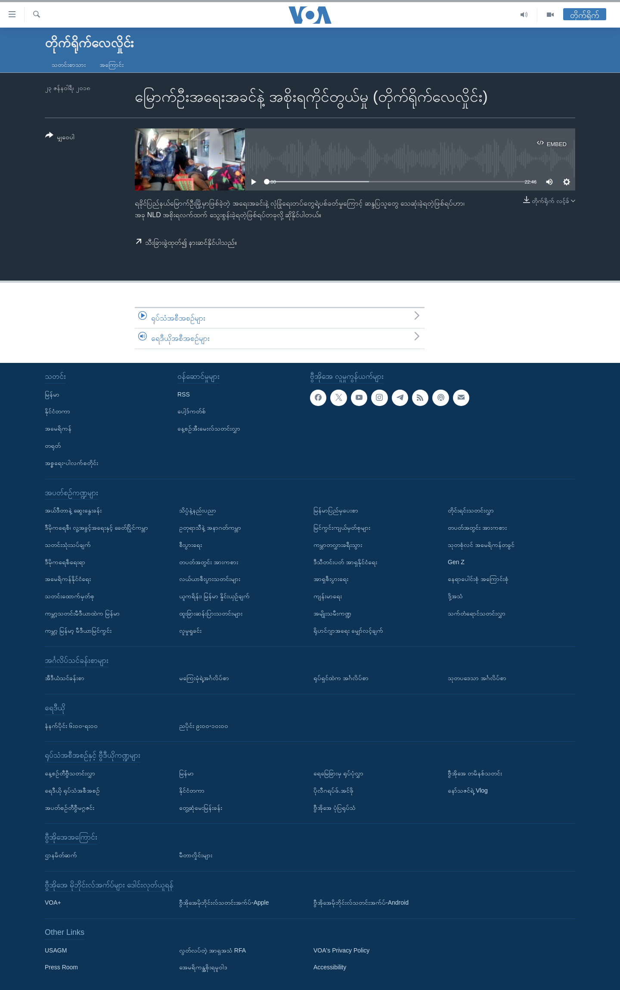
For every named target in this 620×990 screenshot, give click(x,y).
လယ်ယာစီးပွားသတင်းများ (209, 578)
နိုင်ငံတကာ (57, 411)
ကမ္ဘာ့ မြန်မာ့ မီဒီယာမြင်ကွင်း (78, 630)
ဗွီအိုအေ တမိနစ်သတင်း (475, 773)
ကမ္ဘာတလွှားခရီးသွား (337, 544)
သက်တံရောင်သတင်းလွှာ (476, 613)
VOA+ (53, 902)
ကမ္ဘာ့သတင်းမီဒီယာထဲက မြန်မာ (82, 613)
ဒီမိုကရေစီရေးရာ (65, 561)
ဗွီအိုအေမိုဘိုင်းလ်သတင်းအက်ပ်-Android (361, 902)
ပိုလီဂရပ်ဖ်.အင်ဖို (333, 790)
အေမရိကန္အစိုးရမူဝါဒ (203, 967)
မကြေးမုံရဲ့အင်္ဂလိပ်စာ (204, 678)
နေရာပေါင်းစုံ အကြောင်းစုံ (478, 578)
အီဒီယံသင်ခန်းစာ (64, 678)
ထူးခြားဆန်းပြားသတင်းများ (210, 613)
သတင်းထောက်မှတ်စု (69, 596)
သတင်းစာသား (69, 64)
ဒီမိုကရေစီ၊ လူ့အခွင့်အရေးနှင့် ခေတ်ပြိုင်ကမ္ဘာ (96, 527)
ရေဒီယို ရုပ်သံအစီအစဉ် (72, 790)
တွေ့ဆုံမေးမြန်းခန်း (200, 807)
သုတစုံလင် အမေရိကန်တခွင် (481, 544)
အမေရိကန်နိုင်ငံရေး (68, 578)
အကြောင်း (111, 64)
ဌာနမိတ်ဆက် (61, 855)
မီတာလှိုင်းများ (195, 855)
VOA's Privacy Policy (341, 950)
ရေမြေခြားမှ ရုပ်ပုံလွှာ (338, 773)
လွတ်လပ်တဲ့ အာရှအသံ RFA (212, 950)
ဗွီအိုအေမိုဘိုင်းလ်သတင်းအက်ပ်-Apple (224, 902)
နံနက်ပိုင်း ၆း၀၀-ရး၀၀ (71, 725)
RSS (183, 393)
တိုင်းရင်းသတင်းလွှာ (471, 510)
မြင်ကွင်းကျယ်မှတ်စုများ (341, 527)
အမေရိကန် (58, 428)
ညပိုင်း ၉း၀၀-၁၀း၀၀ (203, 725)
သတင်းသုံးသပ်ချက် (68, 544)
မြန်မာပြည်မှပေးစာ (335, 510)
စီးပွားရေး (190, 544)
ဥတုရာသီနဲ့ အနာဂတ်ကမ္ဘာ (210, 527)
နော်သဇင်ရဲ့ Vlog (468, 790)
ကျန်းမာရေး (327, 596)
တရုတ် (53, 445)
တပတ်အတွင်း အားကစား (208, 561)
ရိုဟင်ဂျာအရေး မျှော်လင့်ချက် (348, 630)
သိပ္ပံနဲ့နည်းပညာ (197, 510)
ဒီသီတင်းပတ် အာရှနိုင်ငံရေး (345, 561)
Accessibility (329, 967)
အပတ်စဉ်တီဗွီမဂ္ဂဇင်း (69, 807)
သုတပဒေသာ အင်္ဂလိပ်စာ (477, 678)
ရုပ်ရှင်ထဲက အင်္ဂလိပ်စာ (341, 678)
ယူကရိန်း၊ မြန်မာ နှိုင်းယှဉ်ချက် (214, 596)
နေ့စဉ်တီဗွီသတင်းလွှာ (70, 773)
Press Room (61, 967)
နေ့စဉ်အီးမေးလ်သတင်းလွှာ (208, 428)
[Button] (59, 137)
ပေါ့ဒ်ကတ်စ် (191, 411)
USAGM (56, 950)
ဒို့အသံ (455, 596)
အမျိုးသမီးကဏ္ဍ (332, 613)
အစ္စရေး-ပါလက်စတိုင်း (71, 462)
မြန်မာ (52, 393)
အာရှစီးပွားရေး (330, 578)
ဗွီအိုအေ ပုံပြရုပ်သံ (334, 807)
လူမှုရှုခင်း (190, 630)
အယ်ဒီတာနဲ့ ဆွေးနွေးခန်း (73, 510)
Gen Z (456, 561)
